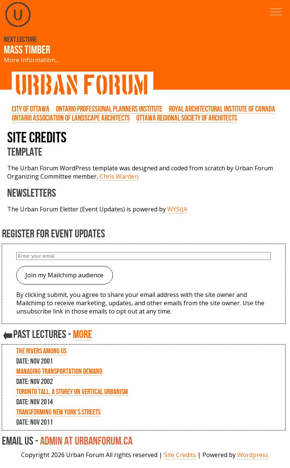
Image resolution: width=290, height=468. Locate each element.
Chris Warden (119, 176)
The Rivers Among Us (41, 351)
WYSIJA (177, 209)
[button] (276, 12)
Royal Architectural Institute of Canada (222, 109)
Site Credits (180, 455)
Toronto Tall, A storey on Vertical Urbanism (72, 391)
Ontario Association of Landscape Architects (71, 118)
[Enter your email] (143, 256)
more (82, 334)
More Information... (31, 60)
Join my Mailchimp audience (64, 275)
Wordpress (252, 455)
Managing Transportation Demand (59, 371)
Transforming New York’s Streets (58, 412)
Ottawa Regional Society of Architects (186, 118)
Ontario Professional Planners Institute (109, 109)
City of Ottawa (30, 109)
